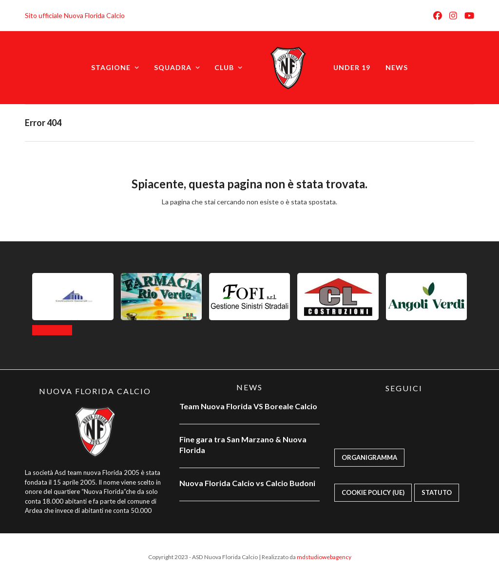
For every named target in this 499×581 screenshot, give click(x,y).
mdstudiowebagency (324, 557)
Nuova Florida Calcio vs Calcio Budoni (247, 483)
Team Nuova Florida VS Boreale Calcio (248, 406)
